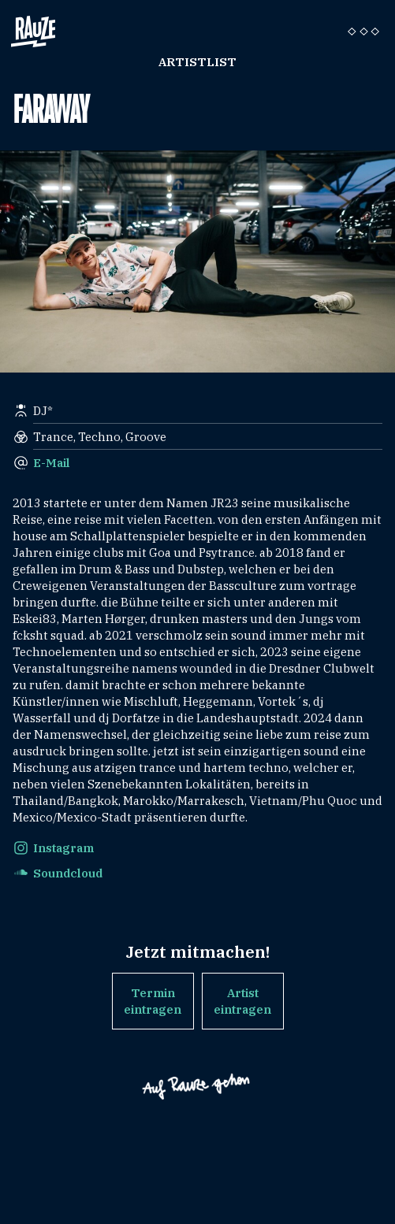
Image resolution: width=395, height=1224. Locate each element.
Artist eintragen (242, 1001)
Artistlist (197, 61)
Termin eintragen (152, 1001)
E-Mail (51, 462)
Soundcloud (67, 873)
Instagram (63, 847)
